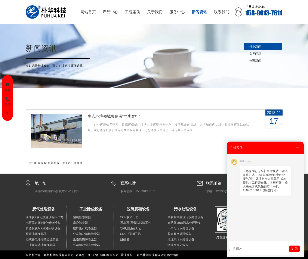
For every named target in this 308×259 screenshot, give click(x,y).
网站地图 (173, 255)
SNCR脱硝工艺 (130, 234)
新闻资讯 (199, 12)
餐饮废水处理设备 (179, 234)
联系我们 (221, 12)
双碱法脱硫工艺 (130, 228)
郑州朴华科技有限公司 (151, 255)
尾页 (79, 163)
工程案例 (132, 12)
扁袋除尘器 (80, 222)
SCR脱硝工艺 (129, 217)
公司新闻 (255, 60)
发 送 (294, 248)
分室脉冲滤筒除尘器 (86, 234)
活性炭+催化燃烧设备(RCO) (44, 217)
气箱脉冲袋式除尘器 (86, 245)
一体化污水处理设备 (180, 228)
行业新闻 (255, 46)
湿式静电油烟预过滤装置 (42, 239)
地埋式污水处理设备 (180, 239)
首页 (54, 163)
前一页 (61, 163)
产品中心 (110, 12)
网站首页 (88, 12)
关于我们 (155, 12)
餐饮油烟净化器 (36, 234)
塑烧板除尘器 (82, 217)
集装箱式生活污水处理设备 (185, 217)
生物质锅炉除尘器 (85, 239)
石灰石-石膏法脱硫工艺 (135, 222)
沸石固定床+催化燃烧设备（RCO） (46, 222)
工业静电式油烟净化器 (41, 245)
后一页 (71, 163)
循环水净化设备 (177, 245)
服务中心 (177, 12)
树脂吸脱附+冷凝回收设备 (43, 228)
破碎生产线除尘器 (85, 228)
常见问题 (255, 53)
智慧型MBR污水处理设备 (184, 222)
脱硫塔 (124, 239)
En (238, 12)
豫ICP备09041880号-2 (103, 255)
